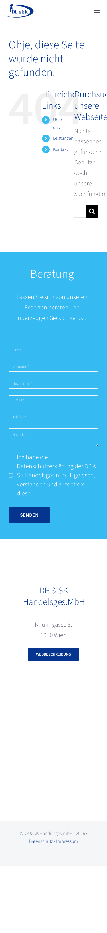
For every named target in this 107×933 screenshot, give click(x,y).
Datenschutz (41, 841)
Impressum (67, 841)
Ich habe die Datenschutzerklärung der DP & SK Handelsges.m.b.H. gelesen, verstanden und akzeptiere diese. (56, 475)
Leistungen (63, 138)
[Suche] (92, 211)
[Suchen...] (80, 211)
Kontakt (60, 149)
